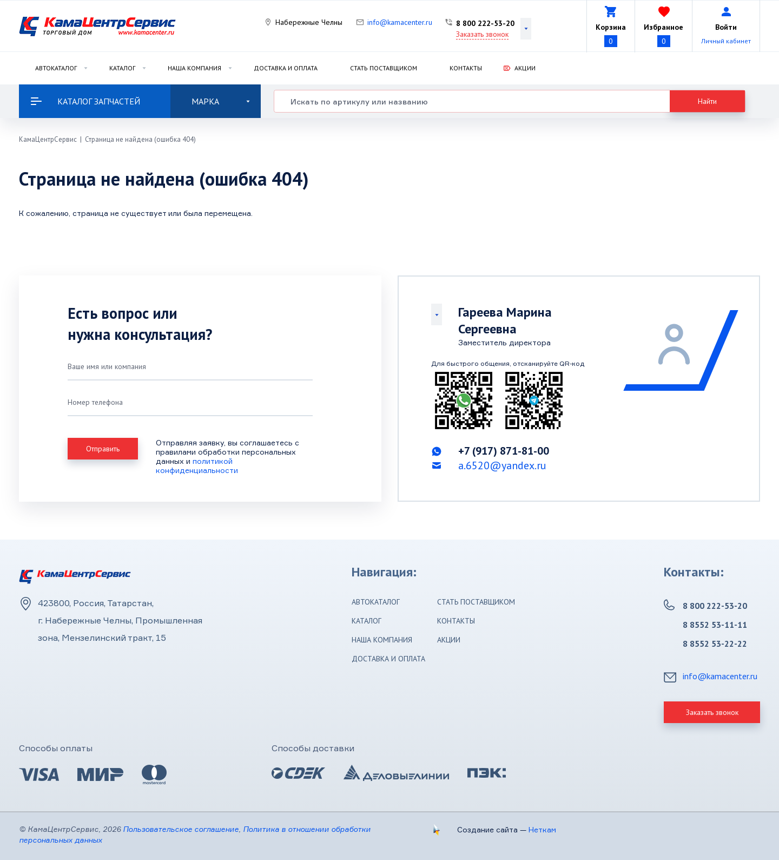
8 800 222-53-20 (485, 23)
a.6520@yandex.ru (502, 465)
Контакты (466, 68)
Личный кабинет (726, 41)
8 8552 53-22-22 (715, 643)
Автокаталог (56, 68)
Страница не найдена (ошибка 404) (140, 139)
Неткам (542, 829)
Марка (221, 101)
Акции (525, 68)
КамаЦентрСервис (48, 139)
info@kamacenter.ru (399, 22)
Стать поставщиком (383, 68)
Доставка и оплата (286, 68)
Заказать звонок (482, 34)
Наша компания (194, 68)
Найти (707, 101)
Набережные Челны (308, 22)
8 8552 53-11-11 (715, 624)
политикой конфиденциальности (197, 465)
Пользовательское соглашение (181, 828)
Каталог (122, 68)
